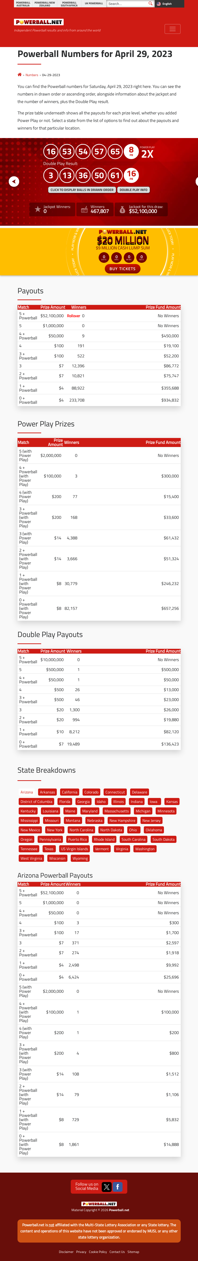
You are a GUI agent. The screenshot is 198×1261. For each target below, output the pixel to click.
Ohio (133, 830)
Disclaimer (66, 1252)
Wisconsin (57, 858)
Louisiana (50, 811)
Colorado (91, 792)
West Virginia (31, 858)
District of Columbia (36, 801)
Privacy (81, 1252)
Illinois (118, 801)
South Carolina (133, 839)
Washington (145, 849)
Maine (70, 811)
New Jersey (151, 820)
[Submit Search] (150, 3)
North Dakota (111, 830)
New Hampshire (122, 820)
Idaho (101, 801)
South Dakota (164, 839)
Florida (64, 801)
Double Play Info (133, 189)
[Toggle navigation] (172, 29)
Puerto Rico (77, 839)
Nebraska (94, 820)
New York (54, 830)
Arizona (27, 792)
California (69, 792)
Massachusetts (117, 811)
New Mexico (30, 830)
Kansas (172, 801)
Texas (48, 849)
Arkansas (47, 792)
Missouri (52, 820)
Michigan (143, 811)
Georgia (83, 801)
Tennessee (29, 849)
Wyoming (80, 858)
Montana (73, 820)
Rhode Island (104, 839)
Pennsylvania (50, 839)
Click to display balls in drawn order (82, 189)
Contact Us (117, 1252)
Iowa (153, 801)
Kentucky (28, 811)
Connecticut (115, 792)
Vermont (102, 849)
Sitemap (133, 1252)
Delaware (139, 792)
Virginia (122, 849)
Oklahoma (154, 830)
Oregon (26, 839)
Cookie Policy (98, 1252)
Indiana (137, 801)
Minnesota (166, 811)
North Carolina (81, 830)
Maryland (89, 811)
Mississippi (29, 820)
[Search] (130, 3)
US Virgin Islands (74, 849)
